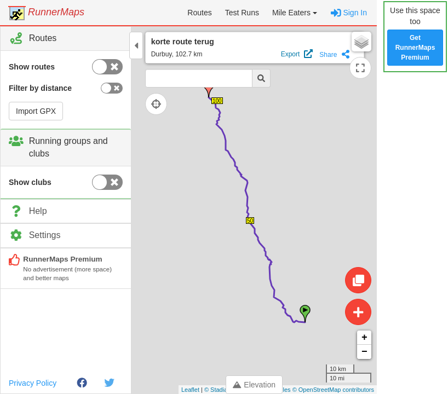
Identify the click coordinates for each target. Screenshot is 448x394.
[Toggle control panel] (136, 45)
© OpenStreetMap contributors (333, 389)
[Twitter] (109, 383)
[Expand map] (360, 68)
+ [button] (364, 337)
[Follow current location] (159, 104)
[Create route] (358, 312)
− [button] (364, 351)
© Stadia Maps (224, 389)
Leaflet (190, 389)
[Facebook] (81, 383)
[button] (295, 12)
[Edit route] (358, 280)
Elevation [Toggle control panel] (254, 384)
